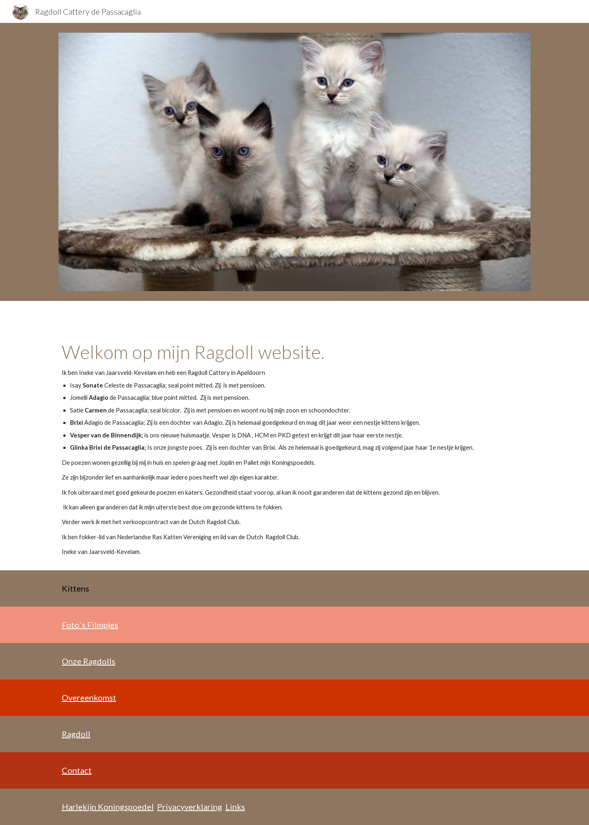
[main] (294, 449)
